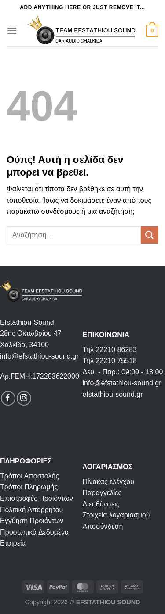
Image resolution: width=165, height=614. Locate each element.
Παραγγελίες (102, 492)
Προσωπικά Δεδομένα (34, 532)
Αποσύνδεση (103, 526)
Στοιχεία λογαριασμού (116, 515)
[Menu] (12, 30)
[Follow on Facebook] (8, 398)
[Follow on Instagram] (24, 398)
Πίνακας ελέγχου (108, 481)
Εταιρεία (13, 543)
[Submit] (149, 235)
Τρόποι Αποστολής (29, 476)
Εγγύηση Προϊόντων (31, 520)
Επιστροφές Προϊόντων (36, 498)
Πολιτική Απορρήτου (31, 509)
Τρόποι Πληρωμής (29, 487)
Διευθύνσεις (101, 504)
